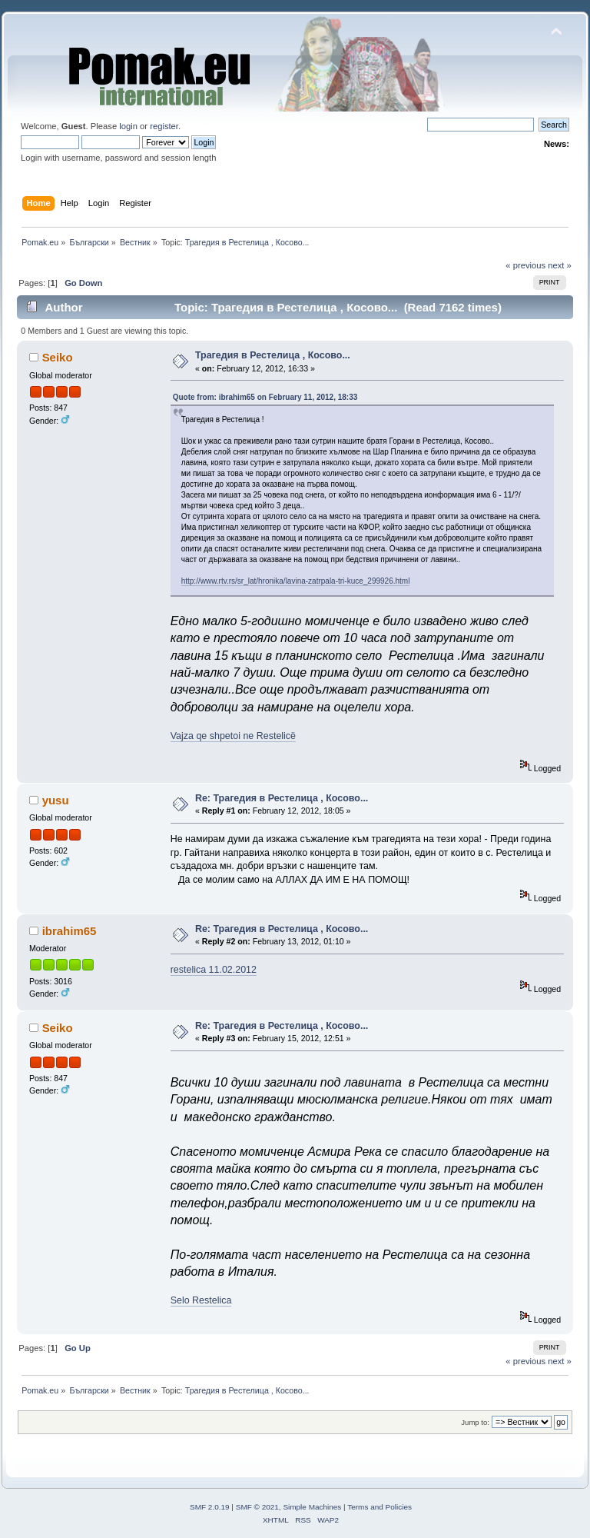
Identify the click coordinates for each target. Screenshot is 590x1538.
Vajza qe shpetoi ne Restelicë (233, 736)
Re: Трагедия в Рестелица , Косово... (281, 798)
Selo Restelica (201, 1300)
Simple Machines (312, 1507)
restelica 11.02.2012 (214, 969)
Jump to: (475, 1422)
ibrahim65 (69, 930)
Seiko (57, 357)
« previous (525, 265)
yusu (55, 800)
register (164, 126)
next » (560, 265)
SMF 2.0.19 (210, 1507)
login (128, 126)
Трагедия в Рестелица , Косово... (272, 355)
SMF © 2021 (257, 1507)
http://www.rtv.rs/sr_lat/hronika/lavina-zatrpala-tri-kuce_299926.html (295, 581)
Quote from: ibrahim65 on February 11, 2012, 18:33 (265, 397)
